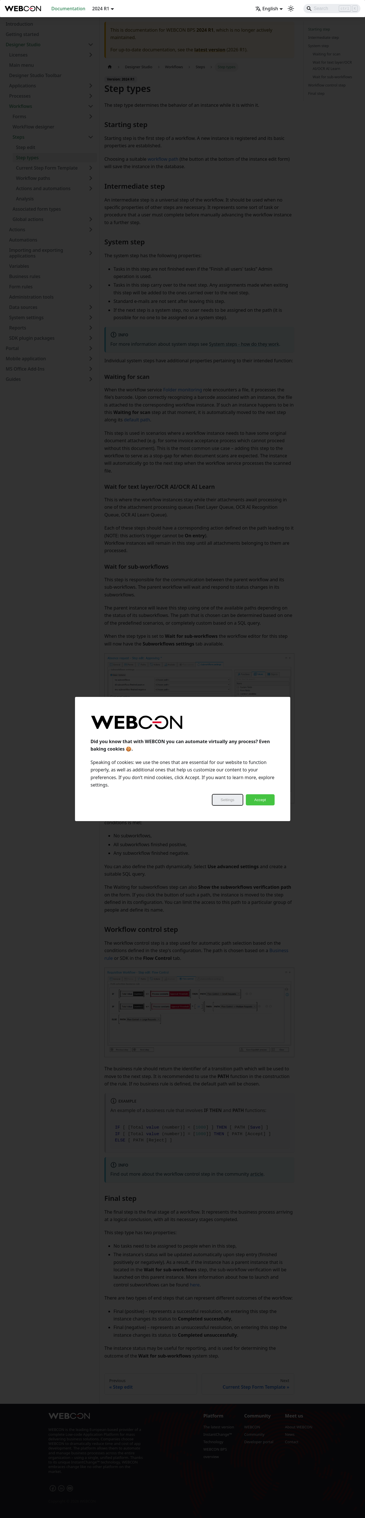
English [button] (266, 8)
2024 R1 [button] (100, 8)
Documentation (68, 8)
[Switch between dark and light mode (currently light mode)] (290, 8)
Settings (227, 800)
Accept (260, 800)
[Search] (331, 8)
